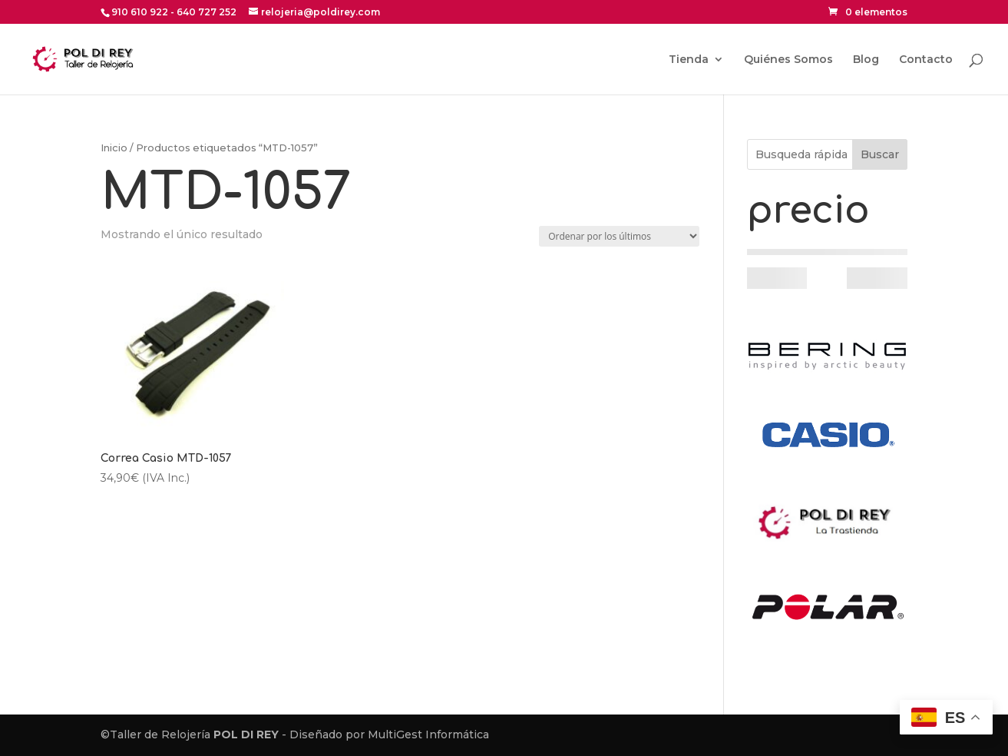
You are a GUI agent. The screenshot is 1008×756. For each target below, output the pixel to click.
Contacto (926, 60)
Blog (866, 60)
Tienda (689, 60)
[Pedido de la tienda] (619, 236)
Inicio (114, 148)
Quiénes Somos (788, 60)
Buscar (880, 154)
